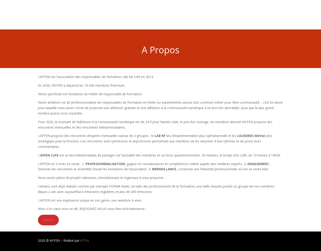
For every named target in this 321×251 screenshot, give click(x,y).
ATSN (84, 240)
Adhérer (48, 220)
